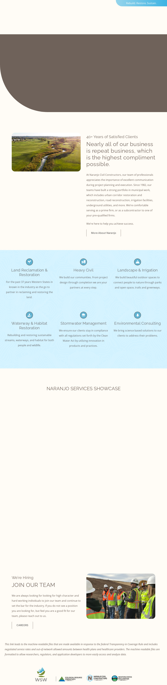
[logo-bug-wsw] (41, 668)
